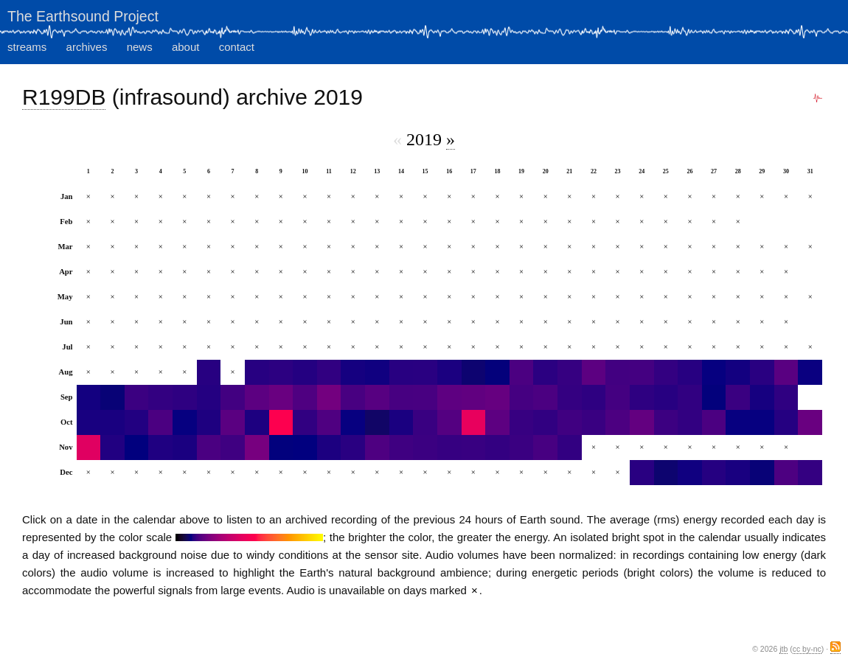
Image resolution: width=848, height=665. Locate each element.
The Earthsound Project (83, 16)
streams (26, 47)
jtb (783, 648)
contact (236, 47)
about (186, 47)
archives (87, 47)
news (140, 47)
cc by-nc (807, 648)
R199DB (63, 97)
